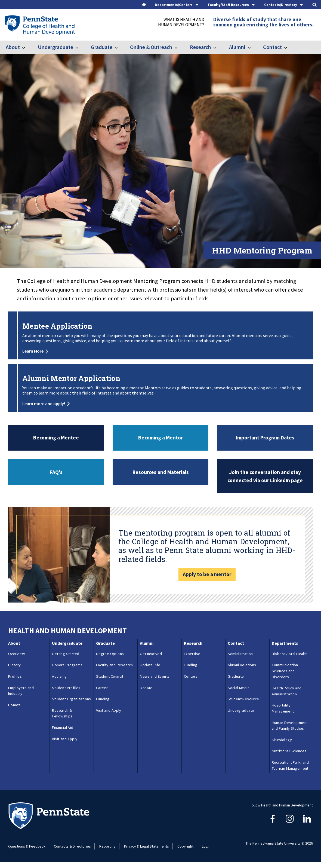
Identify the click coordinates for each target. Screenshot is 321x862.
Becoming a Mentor (160, 437)
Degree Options (110, 653)
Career (102, 687)
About (13, 47)
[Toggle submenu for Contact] (289, 47)
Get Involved (151, 653)
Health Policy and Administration (287, 691)
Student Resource (243, 698)
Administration (240, 653)
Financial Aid (62, 727)
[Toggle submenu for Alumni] (252, 47)
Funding (103, 698)
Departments (285, 643)
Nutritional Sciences (289, 750)
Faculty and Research (114, 664)
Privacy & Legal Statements (146, 846)
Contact (272, 47)
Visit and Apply (64, 738)
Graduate (101, 47)
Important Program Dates (265, 437)
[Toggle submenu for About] (27, 47)
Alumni (237, 47)
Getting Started (65, 653)
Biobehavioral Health (290, 653)
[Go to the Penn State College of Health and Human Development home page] (39, 25)
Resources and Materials (160, 472)
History (14, 664)
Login (206, 846)
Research (200, 47)
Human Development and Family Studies (290, 725)
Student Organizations (71, 698)
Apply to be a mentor (207, 574)
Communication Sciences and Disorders (285, 670)
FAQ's (56, 472)
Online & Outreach (151, 47)
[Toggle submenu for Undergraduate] (80, 47)
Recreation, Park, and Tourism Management (290, 765)
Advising (59, 676)
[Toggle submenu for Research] (218, 47)
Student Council (109, 676)
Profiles (15, 676)
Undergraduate (55, 47)
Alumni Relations (242, 664)
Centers (191, 676)
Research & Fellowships (62, 713)
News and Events (154, 676)
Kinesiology (282, 739)
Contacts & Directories (72, 846)
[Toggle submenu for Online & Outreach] (179, 47)
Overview (16, 653)
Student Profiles (66, 687)
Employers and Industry (21, 690)
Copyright (185, 846)
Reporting (107, 846)
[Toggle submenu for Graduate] (119, 47)
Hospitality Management (283, 708)
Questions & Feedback (26, 846)
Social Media (238, 687)
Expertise (192, 653)
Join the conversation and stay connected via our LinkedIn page (265, 476)
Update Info (150, 664)
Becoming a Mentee (56, 437)
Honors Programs (67, 664)
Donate (14, 704)
